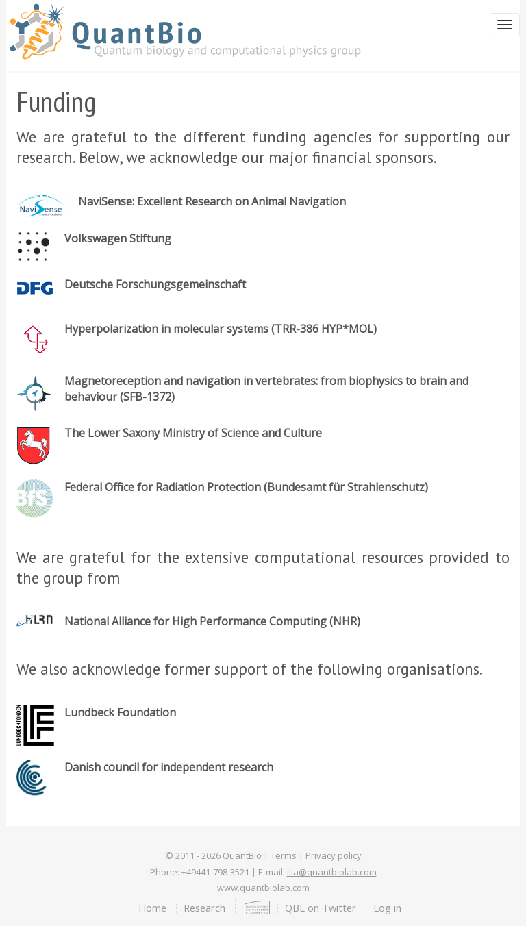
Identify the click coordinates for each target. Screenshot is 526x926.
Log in (387, 907)
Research (204, 907)
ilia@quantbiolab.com (332, 872)
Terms (284, 855)
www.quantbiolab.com (263, 887)
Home (152, 907)
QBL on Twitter (320, 907)
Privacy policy (333, 855)
